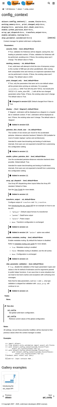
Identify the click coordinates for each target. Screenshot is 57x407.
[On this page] (53, 3)
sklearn (19, 9)
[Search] (49, 3)
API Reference (10, 9)
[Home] (3, 9)
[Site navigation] (3, 3)
